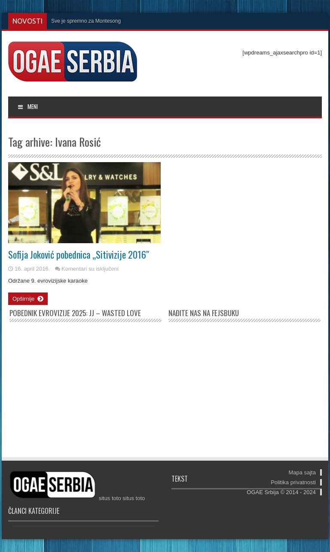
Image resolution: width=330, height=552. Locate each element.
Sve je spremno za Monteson (84, 21)
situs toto (110, 498)
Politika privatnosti (293, 482)
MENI (27, 106)
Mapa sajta (302, 472)
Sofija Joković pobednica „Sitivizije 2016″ (78, 254)
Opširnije (27, 299)
